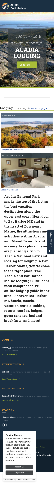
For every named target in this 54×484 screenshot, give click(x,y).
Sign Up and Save (11, 379)
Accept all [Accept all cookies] (19, 466)
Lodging (25, 64)
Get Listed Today (10, 400)
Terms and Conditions (26, 479)
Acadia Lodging (18, 8)
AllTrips (15, 4)
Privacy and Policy (37, 447)
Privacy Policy (10, 479)
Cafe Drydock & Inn (9, 190)
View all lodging (38, 108)
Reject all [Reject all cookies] (19, 472)
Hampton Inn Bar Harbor (12, 149)
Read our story (9, 354)
